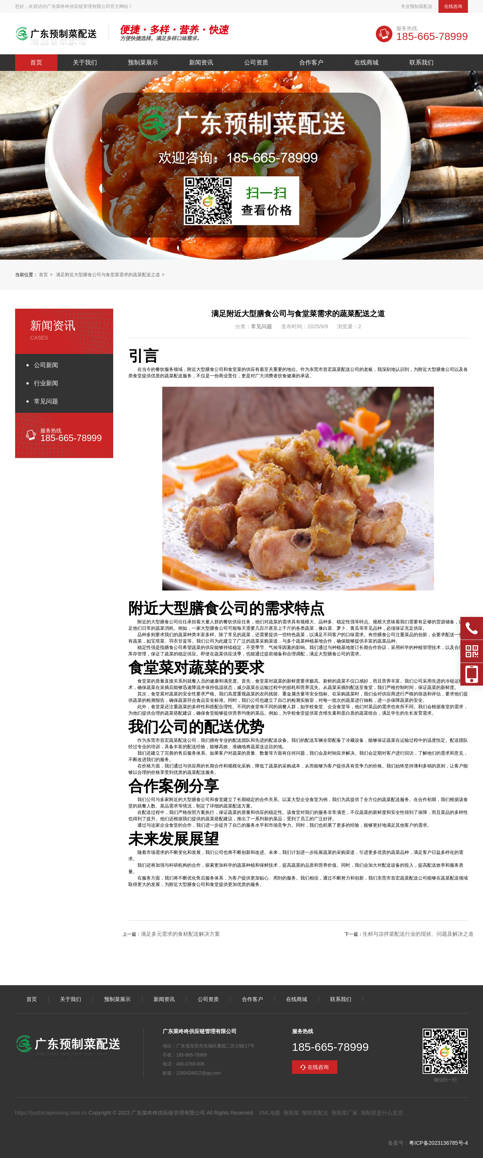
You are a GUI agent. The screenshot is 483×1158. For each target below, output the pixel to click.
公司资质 (256, 63)
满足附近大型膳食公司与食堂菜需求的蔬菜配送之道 (108, 274)
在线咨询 (453, 6)
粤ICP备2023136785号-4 (438, 1143)
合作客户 (311, 63)
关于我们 (85, 63)
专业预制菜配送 (416, 6)
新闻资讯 (201, 63)
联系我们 (421, 63)
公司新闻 (46, 365)
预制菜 (291, 1113)
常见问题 (46, 401)
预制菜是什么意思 (382, 1113)
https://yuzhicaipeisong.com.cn (51, 1113)
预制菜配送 (315, 1113)
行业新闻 (46, 383)
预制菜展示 (143, 63)
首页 (36, 63)
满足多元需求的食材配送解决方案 (180, 934)
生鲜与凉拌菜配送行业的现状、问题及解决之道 (418, 934)
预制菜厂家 (344, 1113)
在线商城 (366, 63)
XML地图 (269, 1113)
